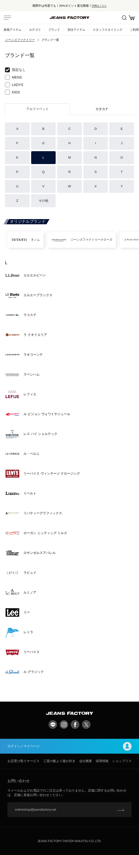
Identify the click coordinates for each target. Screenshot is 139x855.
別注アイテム (76, 29)
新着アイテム (13, 29)
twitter (86, 724)
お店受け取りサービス (23, 761)
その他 (43, 200)
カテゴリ (35, 29)
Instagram (64, 724)
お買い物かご (132, 17)
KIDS (12, 92)
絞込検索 (124, 17)
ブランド (54, 29)
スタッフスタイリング (107, 29)
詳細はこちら (99, 5)
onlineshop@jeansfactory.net (35, 809)
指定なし (15, 69)
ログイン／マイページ (69, 746)
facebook (75, 724)
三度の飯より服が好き (59, 761)
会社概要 (85, 761)
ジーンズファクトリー (20, 40)
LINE (52, 724)
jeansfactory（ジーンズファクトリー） (69, 17)
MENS (13, 77)
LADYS (14, 84)
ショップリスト (123, 761)
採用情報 (102, 761)
